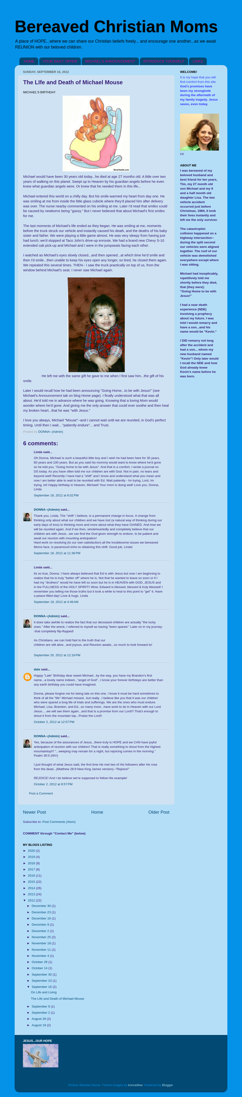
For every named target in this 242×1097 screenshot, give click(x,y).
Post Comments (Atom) (59, 822)
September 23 (42, 980)
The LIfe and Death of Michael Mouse (57, 998)
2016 (32, 875)
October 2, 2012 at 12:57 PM (54, 722)
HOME (29, 61)
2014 (32, 888)
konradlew (135, 1085)
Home (97, 812)
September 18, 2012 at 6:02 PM (56, 495)
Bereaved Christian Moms (116, 26)
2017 (32, 869)
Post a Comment (41, 793)
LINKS (198, 61)
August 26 (39, 1019)
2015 (32, 881)
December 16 (42, 918)
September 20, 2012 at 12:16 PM (57, 655)
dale (37, 669)
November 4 (41, 956)
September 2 (41, 1012)
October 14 (40, 968)
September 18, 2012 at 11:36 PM (57, 553)
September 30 (42, 974)
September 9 (41, 1006)
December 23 (42, 912)
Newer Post (34, 812)
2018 (32, 863)
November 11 (42, 949)
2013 (32, 894)
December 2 (41, 931)
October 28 (40, 962)
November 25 (42, 937)
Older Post (158, 812)
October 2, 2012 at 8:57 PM (53, 784)
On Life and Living (44, 992)
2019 (32, 857)
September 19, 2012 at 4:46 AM (56, 602)
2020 (32, 850)
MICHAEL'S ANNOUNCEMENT (110, 61)
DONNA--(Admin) (47, 509)
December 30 (42, 906)
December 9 (41, 924)
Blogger (167, 1085)
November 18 (42, 943)
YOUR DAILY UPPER (60, 61)
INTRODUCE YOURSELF (164, 61)
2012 (32, 900)
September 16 (42, 987)
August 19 (39, 1025)
